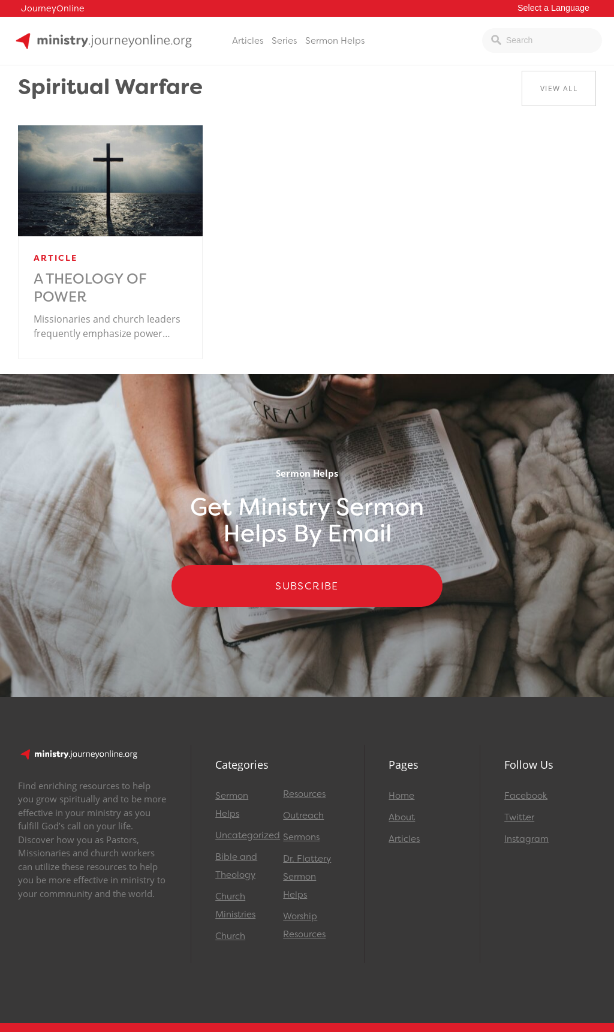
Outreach (303, 816)
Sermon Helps (335, 41)
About (402, 817)
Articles (247, 41)
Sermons (301, 837)
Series (284, 41)
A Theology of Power (90, 287)
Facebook (525, 796)
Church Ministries (235, 905)
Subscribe (307, 585)
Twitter (519, 817)
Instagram (526, 839)
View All (558, 88)
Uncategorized (243, 835)
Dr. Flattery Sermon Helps (307, 877)
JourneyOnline (53, 8)
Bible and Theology (236, 866)
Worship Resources (304, 925)
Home (401, 796)
